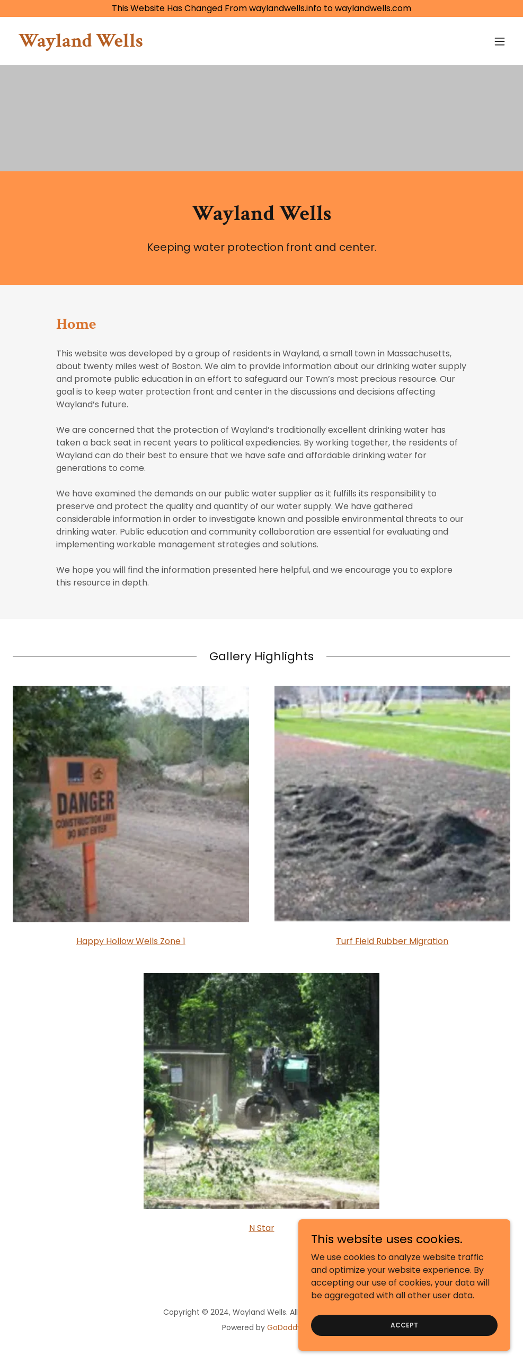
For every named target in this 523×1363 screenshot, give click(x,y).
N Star (261, 1228)
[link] (81, 44)
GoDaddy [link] (284, 1327)
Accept (404, 1346)
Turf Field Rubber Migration (392, 941)
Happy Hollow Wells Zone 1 (130, 941)
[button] (499, 41)
